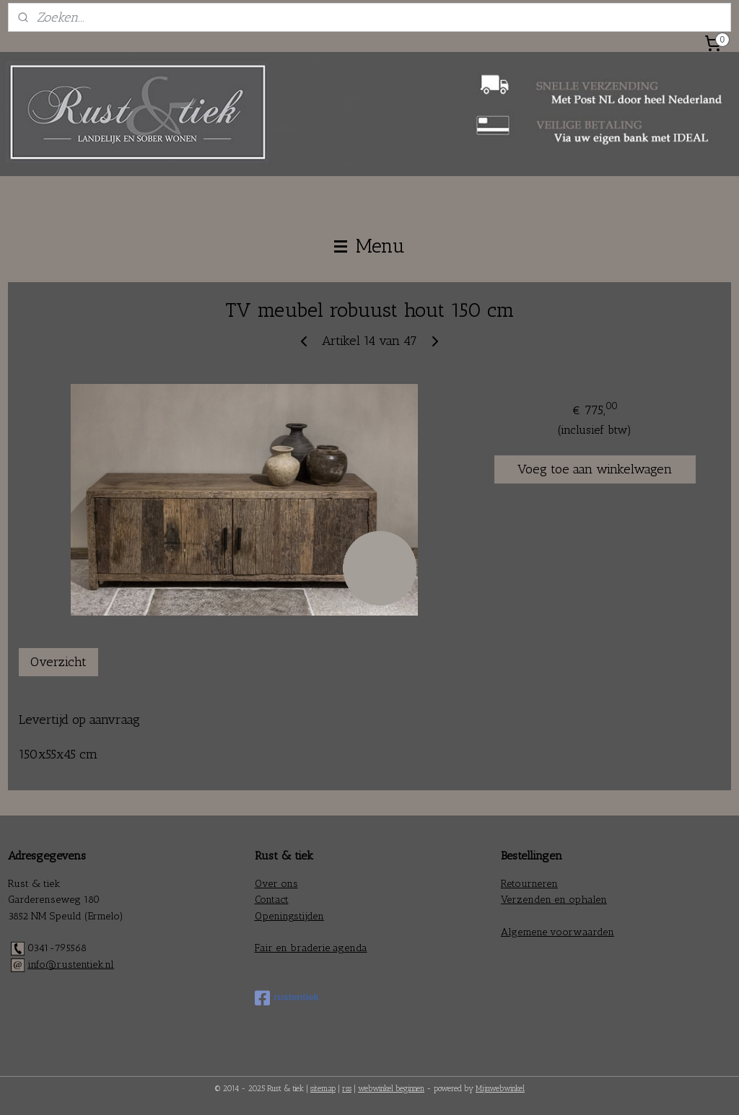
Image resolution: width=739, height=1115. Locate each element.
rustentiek (287, 998)
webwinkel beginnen (391, 1088)
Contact (272, 899)
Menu (369, 246)
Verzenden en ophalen (554, 899)
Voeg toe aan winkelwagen (594, 469)
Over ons (276, 884)
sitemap (323, 1088)
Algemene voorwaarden (557, 932)
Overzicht (58, 662)
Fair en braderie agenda (311, 948)
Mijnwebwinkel (500, 1088)
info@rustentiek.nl (70, 964)
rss (346, 1088)
